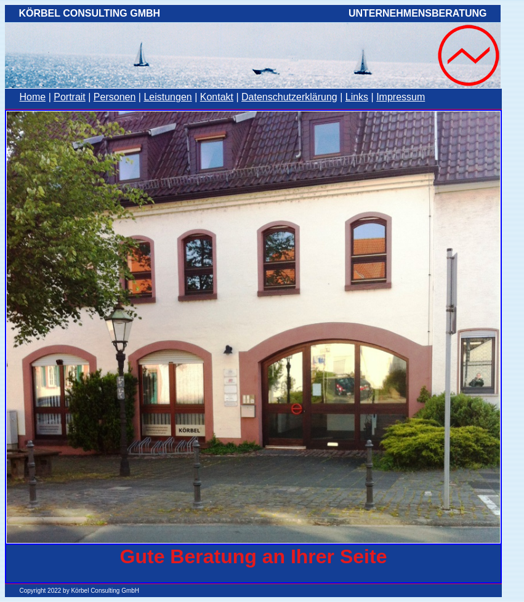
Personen (115, 97)
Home (33, 97)
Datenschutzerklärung (289, 97)
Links (356, 97)
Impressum (400, 97)
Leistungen (167, 97)
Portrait (70, 97)
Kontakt (216, 97)
